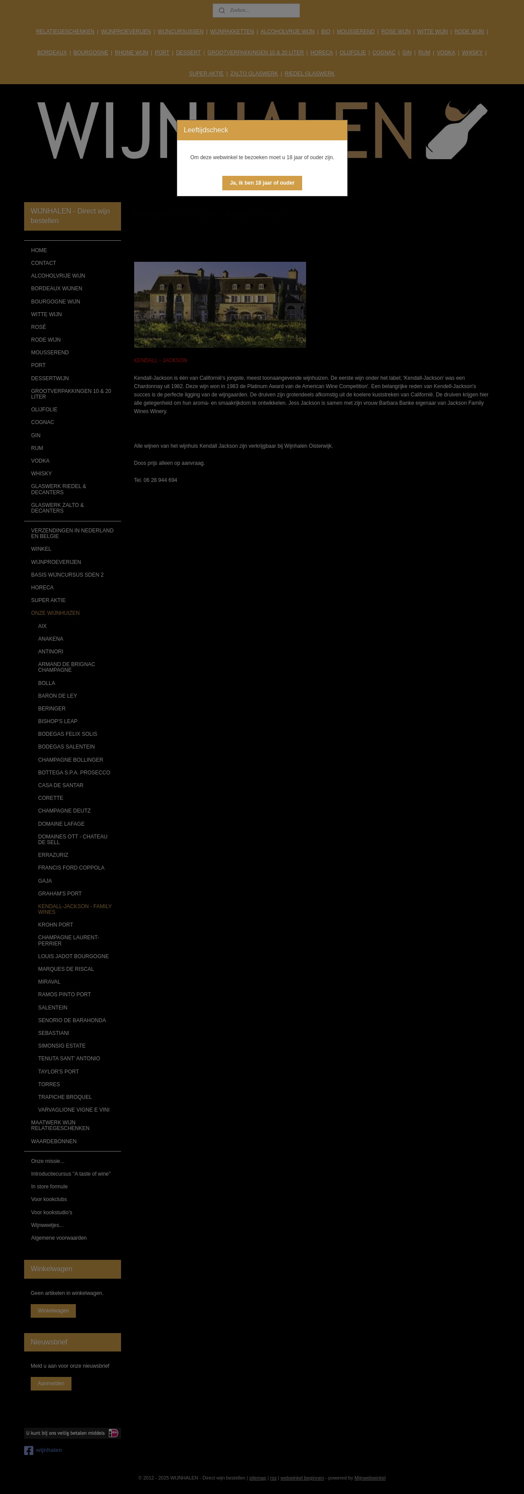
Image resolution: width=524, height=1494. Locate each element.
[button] (262, 183)
